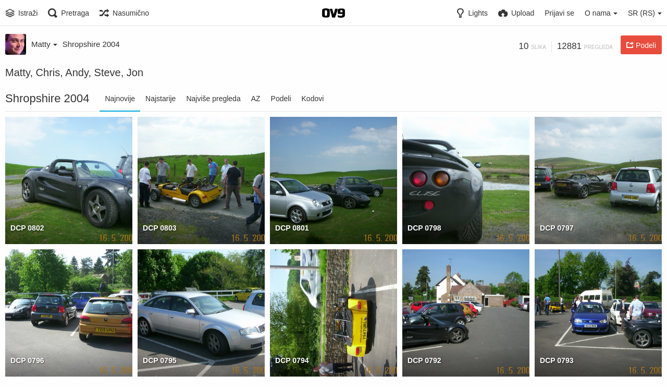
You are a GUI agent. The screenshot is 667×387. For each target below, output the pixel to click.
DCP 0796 (27, 360)
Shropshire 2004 (91, 44)
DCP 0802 (27, 228)
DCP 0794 (292, 360)
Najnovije (120, 98)
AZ (256, 98)
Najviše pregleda (213, 98)
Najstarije (160, 98)
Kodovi (313, 98)
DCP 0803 (160, 228)
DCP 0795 (160, 360)
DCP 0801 (292, 228)
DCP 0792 (424, 360)
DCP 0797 (557, 228)
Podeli (281, 98)
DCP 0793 (557, 360)
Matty (44, 44)
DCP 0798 (424, 228)
